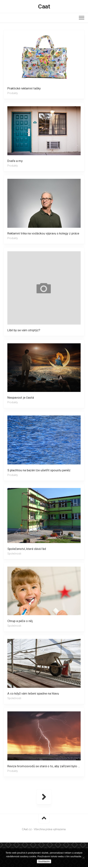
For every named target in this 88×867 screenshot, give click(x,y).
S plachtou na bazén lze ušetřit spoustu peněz (39, 470)
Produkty (12, 93)
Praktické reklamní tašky (24, 88)
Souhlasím (44, 861)
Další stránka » (44, 797)
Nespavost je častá (20, 397)
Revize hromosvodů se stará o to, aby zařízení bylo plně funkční (45, 766)
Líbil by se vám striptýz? (23, 330)
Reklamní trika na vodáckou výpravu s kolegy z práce (43, 233)
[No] (83, 857)
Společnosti (14, 553)
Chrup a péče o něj (20, 621)
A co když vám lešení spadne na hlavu (33, 693)
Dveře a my (15, 161)
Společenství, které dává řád (26, 548)
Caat (44, 6)
